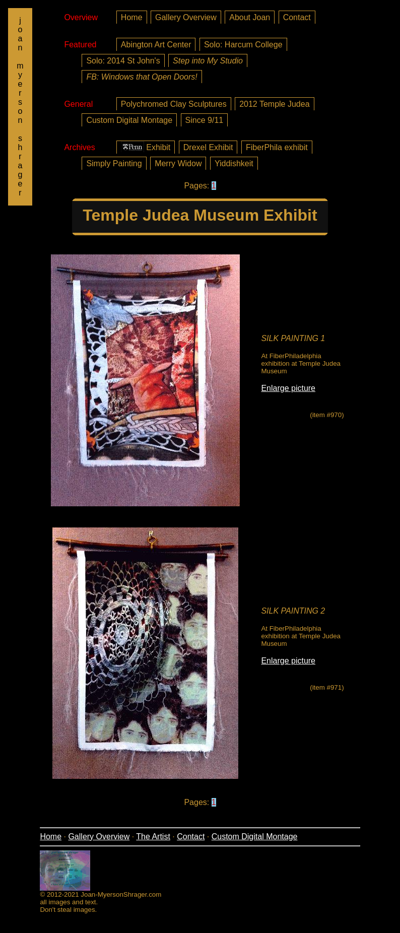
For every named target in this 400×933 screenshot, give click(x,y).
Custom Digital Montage (129, 120)
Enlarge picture (288, 388)
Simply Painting (114, 163)
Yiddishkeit (234, 163)
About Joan (249, 17)
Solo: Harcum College (243, 44)
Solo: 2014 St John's (123, 60)
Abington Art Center (156, 44)
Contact (297, 17)
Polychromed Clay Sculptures (174, 104)
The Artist (153, 836)
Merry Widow (178, 163)
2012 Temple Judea (274, 104)
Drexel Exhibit (208, 147)
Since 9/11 (204, 120)
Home (132, 17)
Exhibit (145, 147)
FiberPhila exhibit (277, 147)
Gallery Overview (186, 17)
